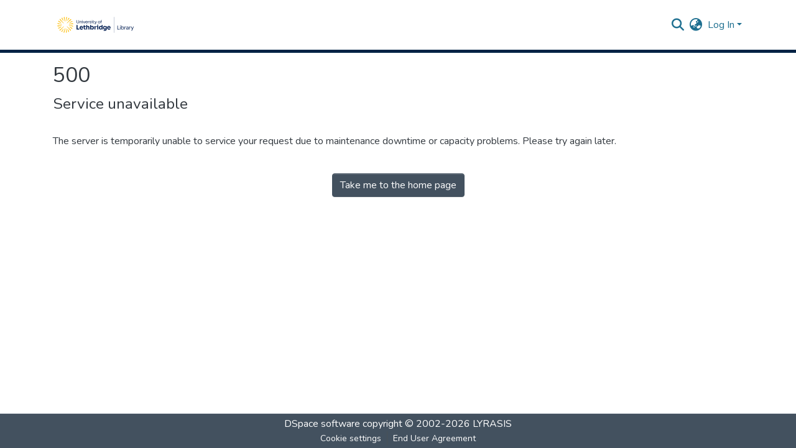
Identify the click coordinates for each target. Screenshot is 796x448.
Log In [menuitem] (721, 25)
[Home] (95, 24)
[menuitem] (696, 24)
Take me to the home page (398, 185)
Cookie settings (350, 438)
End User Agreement (434, 438)
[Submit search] (678, 24)
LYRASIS (492, 424)
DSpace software (322, 424)
